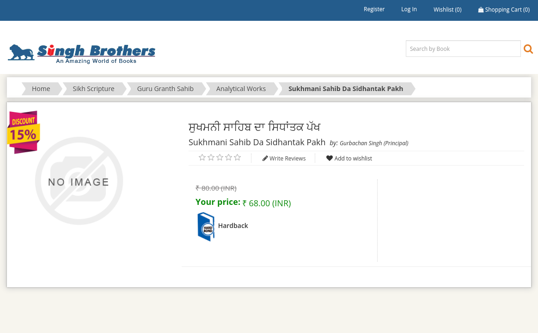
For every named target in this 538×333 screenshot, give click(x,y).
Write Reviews (287, 158)
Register (374, 9)
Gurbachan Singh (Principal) (374, 143)
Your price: (218, 201)
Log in (409, 9)
